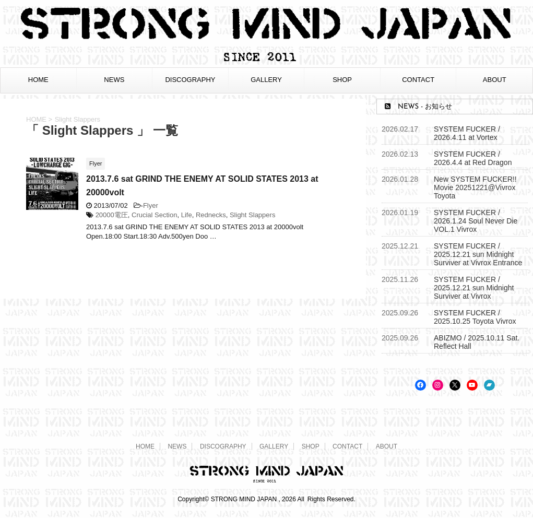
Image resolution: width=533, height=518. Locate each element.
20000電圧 (112, 215)
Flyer (150, 205)
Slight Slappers (252, 215)
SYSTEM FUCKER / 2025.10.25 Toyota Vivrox (475, 317)
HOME (38, 80)
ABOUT (494, 80)
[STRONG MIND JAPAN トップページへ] (266, 59)
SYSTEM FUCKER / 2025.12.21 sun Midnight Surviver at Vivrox (474, 287)
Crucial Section (154, 215)
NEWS (114, 80)
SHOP (342, 80)
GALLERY (266, 80)
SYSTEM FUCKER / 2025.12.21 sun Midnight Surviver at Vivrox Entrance (478, 254)
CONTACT (418, 80)
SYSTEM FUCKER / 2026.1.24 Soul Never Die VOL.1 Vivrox (475, 220)
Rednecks (211, 215)
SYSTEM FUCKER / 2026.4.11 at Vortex (467, 133)
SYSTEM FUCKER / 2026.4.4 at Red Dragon (473, 158)
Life (186, 215)
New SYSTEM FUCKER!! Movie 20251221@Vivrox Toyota (475, 187)
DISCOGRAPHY (190, 80)
